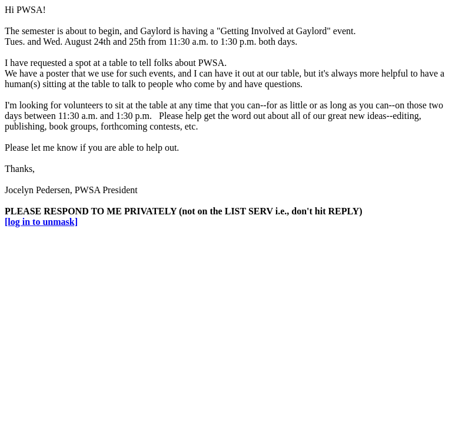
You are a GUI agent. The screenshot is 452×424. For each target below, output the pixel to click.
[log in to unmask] (41, 222)
